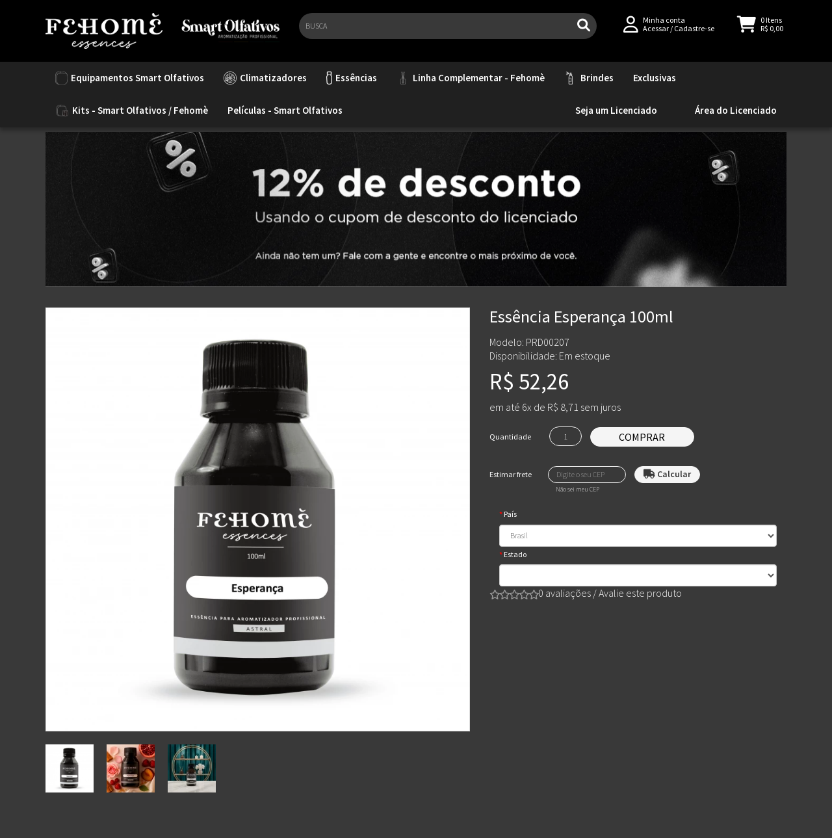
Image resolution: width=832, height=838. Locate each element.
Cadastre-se (694, 33)
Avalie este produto (640, 592)
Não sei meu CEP (577, 489)
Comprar (642, 436)
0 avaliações (564, 592)
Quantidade (510, 436)
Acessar (656, 33)
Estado (515, 554)
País (510, 514)
